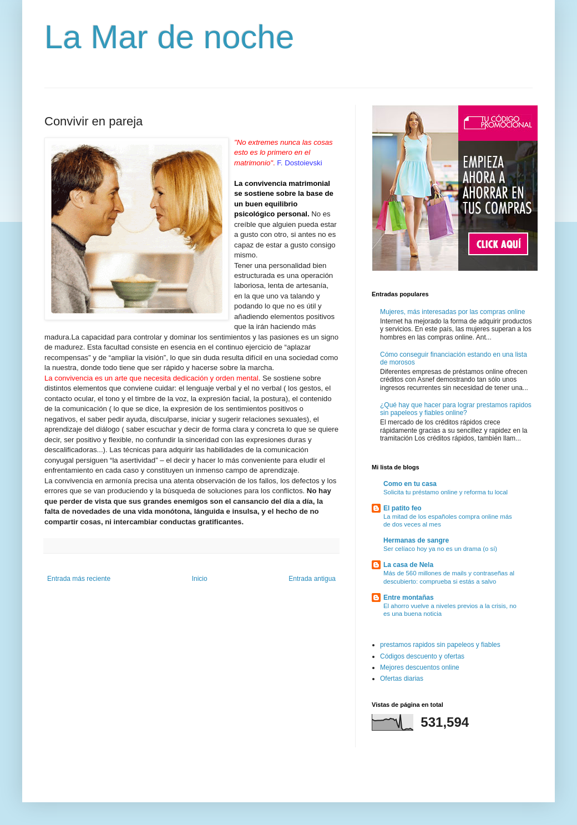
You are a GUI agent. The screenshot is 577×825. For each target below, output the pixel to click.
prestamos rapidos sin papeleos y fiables (440, 645)
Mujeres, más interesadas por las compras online (452, 312)
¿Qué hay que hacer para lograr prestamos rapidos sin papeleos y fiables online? (456, 409)
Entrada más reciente (78, 579)
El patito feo (402, 508)
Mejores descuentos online (419, 667)
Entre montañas (408, 597)
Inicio (199, 579)
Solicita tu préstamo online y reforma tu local (445, 492)
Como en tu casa (410, 484)
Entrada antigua (312, 579)
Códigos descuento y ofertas (422, 656)
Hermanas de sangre (416, 540)
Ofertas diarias (401, 678)
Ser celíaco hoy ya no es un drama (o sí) (440, 548)
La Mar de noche (169, 36)
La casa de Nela (408, 565)
